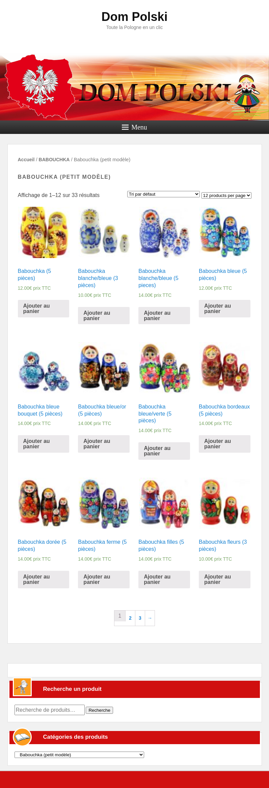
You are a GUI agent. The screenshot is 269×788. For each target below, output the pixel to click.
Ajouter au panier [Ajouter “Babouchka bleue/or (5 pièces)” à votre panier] (96, 443)
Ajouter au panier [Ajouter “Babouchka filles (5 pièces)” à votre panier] (157, 579)
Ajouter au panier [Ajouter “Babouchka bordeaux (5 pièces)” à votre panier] (217, 443)
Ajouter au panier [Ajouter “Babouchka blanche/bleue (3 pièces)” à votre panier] (96, 315)
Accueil (26, 159)
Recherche (99, 710)
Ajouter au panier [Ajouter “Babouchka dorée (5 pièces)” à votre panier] (36, 579)
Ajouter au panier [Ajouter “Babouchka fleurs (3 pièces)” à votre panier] (217, 579)
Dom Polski (134, 17)
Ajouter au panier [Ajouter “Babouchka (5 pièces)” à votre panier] (36, 308)
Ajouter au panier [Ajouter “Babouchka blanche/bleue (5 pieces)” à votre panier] (157, 315)
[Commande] (163, 194)
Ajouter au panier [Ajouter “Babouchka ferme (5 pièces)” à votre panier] (96, 579)
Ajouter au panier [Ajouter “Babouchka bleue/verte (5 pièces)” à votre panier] (157, 450)
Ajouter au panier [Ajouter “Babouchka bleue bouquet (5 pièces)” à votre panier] (36, 443)
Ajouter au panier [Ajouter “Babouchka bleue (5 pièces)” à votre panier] (217, 308)
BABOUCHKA (54, 159)
